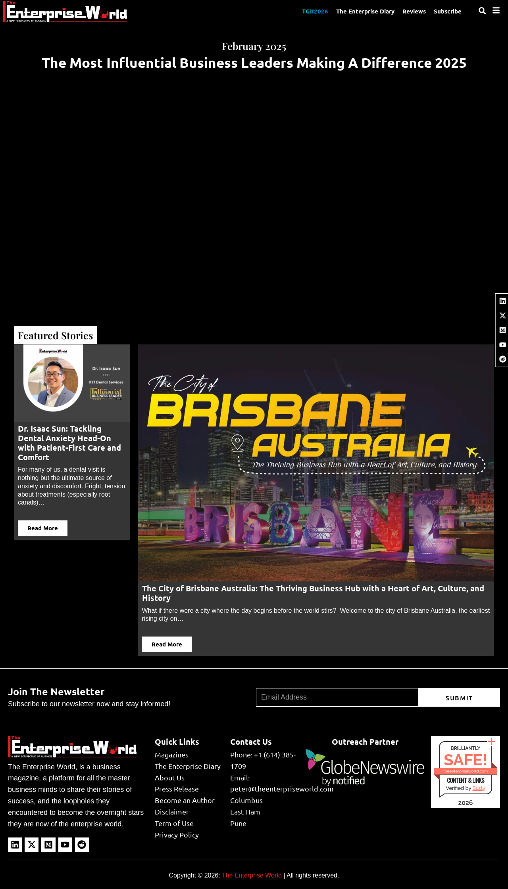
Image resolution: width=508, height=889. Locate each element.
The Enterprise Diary (365, 11)
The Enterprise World (252, 875)
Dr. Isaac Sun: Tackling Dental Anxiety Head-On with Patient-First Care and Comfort (69, 442)
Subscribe (448, 11)
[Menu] (496, 10)
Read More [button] (42, 528)
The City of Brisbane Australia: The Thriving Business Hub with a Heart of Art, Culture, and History (313, 593)
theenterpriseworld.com (465, 771)
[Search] (482, 10)
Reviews (414, 11)
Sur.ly (478, 788)
